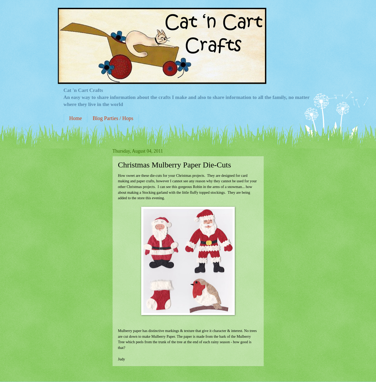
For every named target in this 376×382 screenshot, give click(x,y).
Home (75, 118)
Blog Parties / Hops (113, 118)
